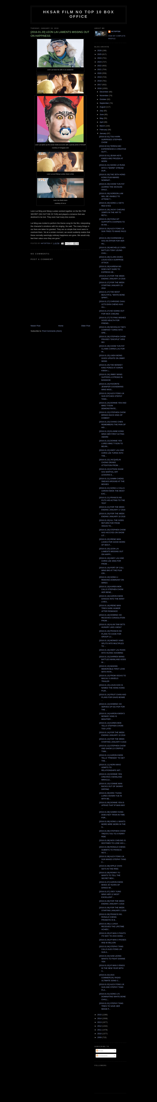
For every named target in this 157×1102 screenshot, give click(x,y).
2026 (99, 50)
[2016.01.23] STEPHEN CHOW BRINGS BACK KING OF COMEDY (112, 415)
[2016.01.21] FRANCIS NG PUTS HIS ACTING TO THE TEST (112, 500)
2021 (99, 69)
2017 (99, 84)
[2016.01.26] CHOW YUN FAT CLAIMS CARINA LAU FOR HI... (111, 349)
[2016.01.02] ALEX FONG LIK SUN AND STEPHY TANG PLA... (111, 987)
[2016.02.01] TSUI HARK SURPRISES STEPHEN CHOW (110, 139)
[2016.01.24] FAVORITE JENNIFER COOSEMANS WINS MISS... (111, 387)
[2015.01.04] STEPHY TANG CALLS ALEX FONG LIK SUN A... (111, 949)
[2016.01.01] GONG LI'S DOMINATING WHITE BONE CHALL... (112, 997)
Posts (99, 1051)
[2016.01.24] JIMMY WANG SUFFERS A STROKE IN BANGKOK (110, 377)
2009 (99, 1037)
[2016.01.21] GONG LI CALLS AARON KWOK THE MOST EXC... (111, 491)
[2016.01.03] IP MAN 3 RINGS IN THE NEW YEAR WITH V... (112, 968)
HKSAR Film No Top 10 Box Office (78, 14)
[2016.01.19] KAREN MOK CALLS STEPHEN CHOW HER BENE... (111, 589)
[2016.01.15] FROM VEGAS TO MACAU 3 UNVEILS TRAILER (112, 678)
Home (60, 326)
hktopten (115, 31)
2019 (99, 77)
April (102, 122)
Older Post (85, 326)
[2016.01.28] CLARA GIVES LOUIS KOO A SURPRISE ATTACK (111, 260)
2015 (99, 1015)
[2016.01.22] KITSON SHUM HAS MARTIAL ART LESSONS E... (111, 472)
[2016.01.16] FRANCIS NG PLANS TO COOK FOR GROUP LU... (110, 634)
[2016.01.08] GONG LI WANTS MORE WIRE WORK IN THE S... (112, 824)
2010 (99, 1033)
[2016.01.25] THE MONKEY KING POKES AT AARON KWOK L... (111, 368)
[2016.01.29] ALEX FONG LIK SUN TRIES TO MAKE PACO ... (112, 231)
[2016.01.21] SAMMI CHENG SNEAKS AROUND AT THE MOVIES (111, 481)
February (104, 130)
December (104, 92)
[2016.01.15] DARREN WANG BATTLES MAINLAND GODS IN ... (112, 659)
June (102, 114)
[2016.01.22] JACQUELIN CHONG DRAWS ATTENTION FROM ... (110, 462)
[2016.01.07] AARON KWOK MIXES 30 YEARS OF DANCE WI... (111, 885)
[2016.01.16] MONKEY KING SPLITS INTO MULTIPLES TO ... (111, 643)
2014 (99, 1018)
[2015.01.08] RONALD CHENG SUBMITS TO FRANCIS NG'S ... (112, 850)
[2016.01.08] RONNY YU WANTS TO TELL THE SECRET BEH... (109, 875)
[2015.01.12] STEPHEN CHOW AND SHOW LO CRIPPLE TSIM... (112, 748)
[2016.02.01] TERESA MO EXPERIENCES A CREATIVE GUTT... (112, 149)
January (103, 133)
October (103, 99)
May (102, 118)
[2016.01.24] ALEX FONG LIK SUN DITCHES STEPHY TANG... (111, 396)
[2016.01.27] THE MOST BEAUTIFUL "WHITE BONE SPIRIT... (112, 295)
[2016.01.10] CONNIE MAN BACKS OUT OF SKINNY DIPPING (111, 786)
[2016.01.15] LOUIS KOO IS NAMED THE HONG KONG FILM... (112, 688)
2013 (99, 1022)
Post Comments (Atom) (52, 331)
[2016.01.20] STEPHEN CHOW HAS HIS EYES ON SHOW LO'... (112, 533)
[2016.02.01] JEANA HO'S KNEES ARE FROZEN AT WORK (111, 158)
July (102, 111)
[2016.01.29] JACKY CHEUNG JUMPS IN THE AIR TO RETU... (112, 212)
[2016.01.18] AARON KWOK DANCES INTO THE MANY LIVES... (111, 599)
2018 (99, 81)
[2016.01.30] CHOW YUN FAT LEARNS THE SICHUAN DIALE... (111, 187)
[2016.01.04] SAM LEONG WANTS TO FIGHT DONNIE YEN (112, 959)
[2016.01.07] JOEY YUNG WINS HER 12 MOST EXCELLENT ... (110, 894)
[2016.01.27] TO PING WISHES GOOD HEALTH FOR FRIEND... (112, 320)
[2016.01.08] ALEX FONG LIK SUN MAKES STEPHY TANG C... (112, 859)
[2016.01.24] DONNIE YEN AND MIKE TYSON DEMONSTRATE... (112, 406)
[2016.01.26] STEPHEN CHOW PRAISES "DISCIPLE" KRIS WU (112, 339)
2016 (99, 88)
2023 (99, 62)
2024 (99, 58)
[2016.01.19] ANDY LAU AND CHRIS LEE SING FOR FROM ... (111, 561)
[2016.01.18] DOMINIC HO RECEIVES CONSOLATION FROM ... (112, 618)
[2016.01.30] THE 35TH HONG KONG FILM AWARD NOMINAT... (112, 177)
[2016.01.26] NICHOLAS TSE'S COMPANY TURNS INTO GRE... (112, 330)
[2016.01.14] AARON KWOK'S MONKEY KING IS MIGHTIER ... (112, 716)
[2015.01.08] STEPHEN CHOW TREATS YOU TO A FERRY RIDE (112, 834)
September (104, 103)
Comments (102, 1056)
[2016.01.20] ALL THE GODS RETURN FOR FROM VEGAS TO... (111, 523)
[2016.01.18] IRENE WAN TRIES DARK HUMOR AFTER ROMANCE (110, 608)
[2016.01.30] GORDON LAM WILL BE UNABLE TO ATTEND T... (111, 196)
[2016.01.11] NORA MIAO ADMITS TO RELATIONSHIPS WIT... (110, 767)
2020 (99, 73)
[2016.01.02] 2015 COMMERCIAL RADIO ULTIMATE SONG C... (109, 978)
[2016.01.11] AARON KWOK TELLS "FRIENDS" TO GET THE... (112, 758)
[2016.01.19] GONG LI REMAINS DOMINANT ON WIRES (111, 580)
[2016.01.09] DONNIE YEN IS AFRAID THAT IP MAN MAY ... (112, 805)
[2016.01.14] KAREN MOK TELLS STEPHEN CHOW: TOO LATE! (111, 726)
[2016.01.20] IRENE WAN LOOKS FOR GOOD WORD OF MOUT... (112, 542)
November (104, 95)
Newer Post (35, 326)
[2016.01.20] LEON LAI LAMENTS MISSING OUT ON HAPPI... (111, 551)
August (103, 107)
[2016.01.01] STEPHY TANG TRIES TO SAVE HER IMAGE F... (111, 1006)
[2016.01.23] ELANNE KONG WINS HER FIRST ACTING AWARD (111, 434)
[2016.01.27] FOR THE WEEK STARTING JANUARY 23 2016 (111, 285)
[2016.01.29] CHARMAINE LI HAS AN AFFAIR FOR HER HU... (111, 241)
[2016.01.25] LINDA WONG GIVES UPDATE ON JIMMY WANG (112, 358)
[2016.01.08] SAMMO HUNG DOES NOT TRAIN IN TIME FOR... (112, 815)
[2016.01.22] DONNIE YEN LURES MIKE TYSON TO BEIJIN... (111, 443)
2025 (99, 54)
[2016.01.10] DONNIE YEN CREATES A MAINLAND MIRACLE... (110, 777)
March (102, 126)
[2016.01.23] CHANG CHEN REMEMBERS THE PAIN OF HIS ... (112, 425)
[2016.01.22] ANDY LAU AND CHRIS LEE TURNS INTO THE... (111, 453)
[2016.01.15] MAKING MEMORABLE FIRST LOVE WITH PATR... (112, 669)
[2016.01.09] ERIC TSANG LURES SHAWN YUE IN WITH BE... (110, 796)
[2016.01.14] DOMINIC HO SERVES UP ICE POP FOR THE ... (112, 707)
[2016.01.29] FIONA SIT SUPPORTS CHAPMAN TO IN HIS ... (112, 222)
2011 (99, 1030)
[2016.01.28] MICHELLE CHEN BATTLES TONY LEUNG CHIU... (112, 250)
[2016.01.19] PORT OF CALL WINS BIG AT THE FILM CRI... (111, 570)
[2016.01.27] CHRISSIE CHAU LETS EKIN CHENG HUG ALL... (112, 304)
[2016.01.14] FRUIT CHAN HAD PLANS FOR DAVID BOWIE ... (112, 697)
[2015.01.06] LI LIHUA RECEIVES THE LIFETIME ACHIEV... (111, 927)
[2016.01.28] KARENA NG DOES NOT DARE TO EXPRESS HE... (110, 269)
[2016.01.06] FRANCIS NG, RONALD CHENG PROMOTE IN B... (110, 917)
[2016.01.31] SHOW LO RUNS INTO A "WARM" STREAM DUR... (112, 168)
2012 (99, 1026)
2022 (99, 66)
